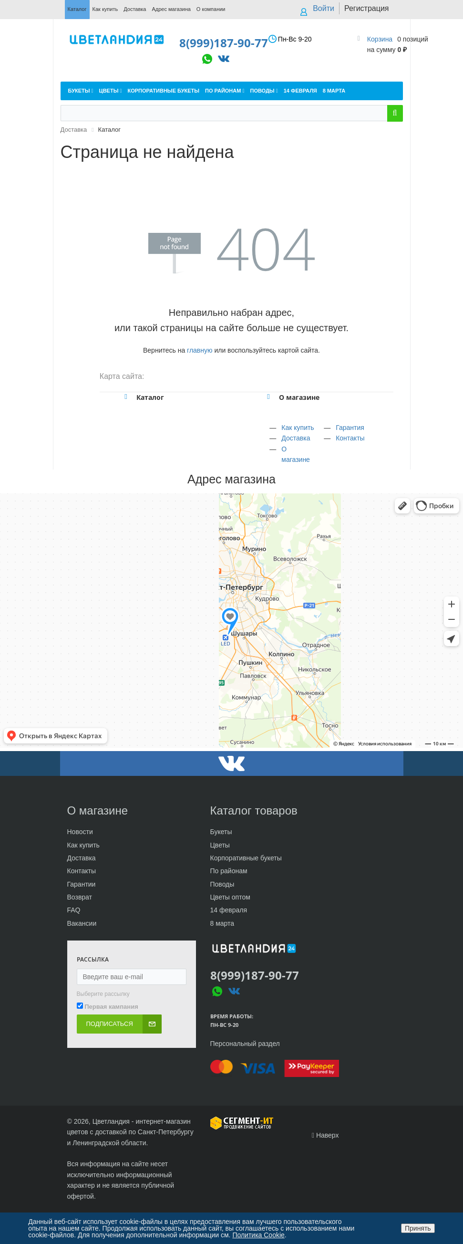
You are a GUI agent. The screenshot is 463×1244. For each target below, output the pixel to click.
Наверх (325, 1135)
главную (199, 350)
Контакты (350, 438)
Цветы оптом (230, 897)
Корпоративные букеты (246, 858)
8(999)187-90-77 (216, 43)
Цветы (220, 845)
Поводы (222, 884)
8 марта (222, 923)
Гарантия (350, 427)
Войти (323, 8)
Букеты (221, 832)
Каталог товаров (254, 810)
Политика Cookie (258, 1235)
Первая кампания (111, 1006)
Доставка (295, 438)
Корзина (379, 39)
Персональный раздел (245, 1043)
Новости (80, 832)
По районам (228, 871)
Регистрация (366, 8)
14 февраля (228, 910)
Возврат (80, 897)
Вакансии (82, 923)
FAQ (74, 910)
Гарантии (81, 884)
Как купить (297, 427)
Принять (418, 1228)
